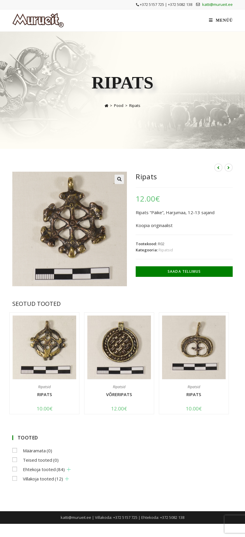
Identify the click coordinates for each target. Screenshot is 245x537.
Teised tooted (41, 460)
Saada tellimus (184, 271)
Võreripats (119, 394)
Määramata (37, 451)
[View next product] (228, 167)
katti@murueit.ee (217, 4)
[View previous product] (218, 167)
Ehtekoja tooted (44, 469)
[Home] (106, 105)
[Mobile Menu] (221, 20)
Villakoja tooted (43, 479)
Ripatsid (166, 250)
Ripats (134, 105)
